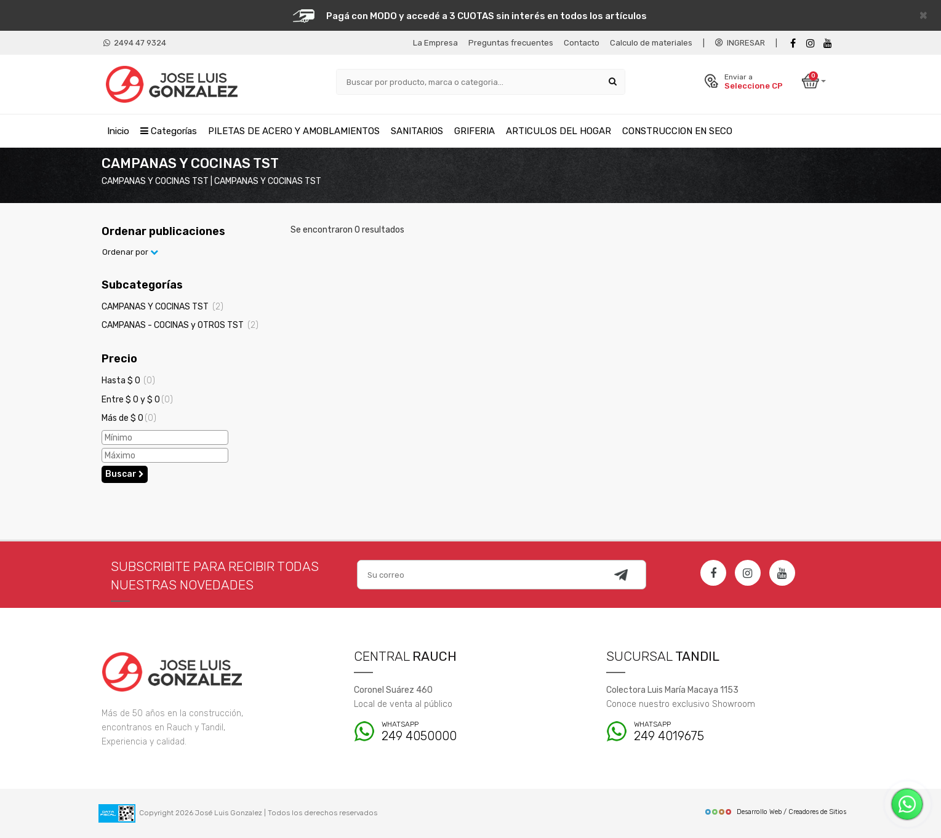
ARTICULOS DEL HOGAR (558, 131)
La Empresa (435, 42)
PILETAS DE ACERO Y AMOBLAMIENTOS (294, 131)
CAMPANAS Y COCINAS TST (162, 306)
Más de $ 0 (129, 418)
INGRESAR (740, 42)
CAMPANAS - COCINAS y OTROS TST (180, 325)
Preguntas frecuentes (510, 42)
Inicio (118, 131)
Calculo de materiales (651, 42)
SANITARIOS (417, 131)
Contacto (581, 42)
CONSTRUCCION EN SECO (677, 131)
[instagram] (810, 43)
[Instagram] (748, 573)
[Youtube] (828, 43)
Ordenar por (130, 252)
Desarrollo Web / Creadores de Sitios (775, 812)
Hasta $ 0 (128, 380)
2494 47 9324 (134, 42)
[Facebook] (793, 43)
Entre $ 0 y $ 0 (137, 399)
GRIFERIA (474, 131)
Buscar (124, 474)
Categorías (168, 131)
